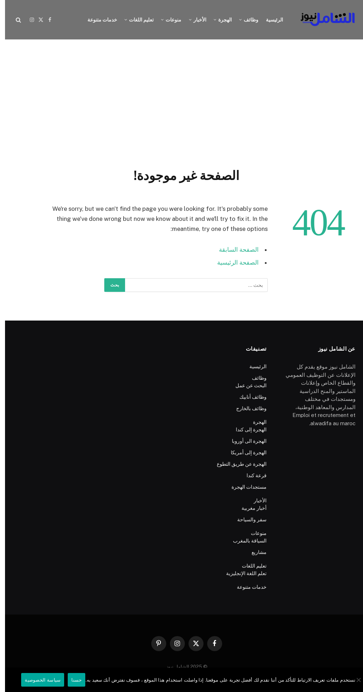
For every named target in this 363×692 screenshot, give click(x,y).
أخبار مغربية (249, 508)
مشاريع (254, 552)
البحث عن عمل (246, 385)
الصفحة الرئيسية (233, 262)
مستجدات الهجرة (244, 487)
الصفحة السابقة (234, 249)
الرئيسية (269, 20)
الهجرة (220, 20)
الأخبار (194, 20)
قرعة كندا (252, 475)
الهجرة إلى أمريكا (244, 452)
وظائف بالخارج (246, 408)
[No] (354, 679)
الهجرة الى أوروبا (244, 441)
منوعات (168, 20)
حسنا (71, 680)
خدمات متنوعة (97, 20)
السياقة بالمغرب (245, 541)
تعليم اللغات (136, 20)
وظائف (246, 20)
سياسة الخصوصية (38, 680)
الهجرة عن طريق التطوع (237, 464)
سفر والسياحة (247, 519)
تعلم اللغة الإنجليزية (241, 573)
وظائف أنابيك (248, 397)
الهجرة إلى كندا (246, 429)
